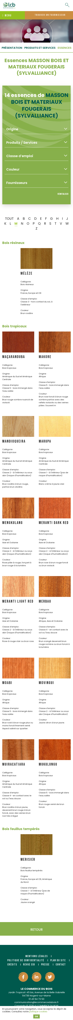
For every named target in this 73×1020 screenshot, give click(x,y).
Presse (45, 964)
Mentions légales (36, 956)
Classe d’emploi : (29, 298)
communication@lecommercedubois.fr (36, 1002)
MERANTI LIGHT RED (18, 601)
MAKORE (45, 356)
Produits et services (40, 48)
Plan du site (58, 960)
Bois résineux (13, 242)
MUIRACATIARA (13, 764)
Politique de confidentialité (25, 960)
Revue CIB (29, 964)
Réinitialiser (63, 194)
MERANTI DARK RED (54, 522)
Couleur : (25, 310)
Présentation (12, 48)
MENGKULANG (12, 522)
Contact (61, 964)
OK (36, 1016)
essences (64, 48)
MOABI (7, 682)
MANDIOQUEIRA (14, 441)
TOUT (9, 218)
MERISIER (28, 859)
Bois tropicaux (14, 326)
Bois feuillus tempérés (21, 828)
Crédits (12, 964)
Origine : (25, 290)
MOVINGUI (46, 682)
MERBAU (45, 601)
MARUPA (45, 441)
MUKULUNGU (48, 764)
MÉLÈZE (27, 273)
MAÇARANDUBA (13, 356)
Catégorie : (26, 281)
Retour (36, 929)
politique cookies (38, 1011)
